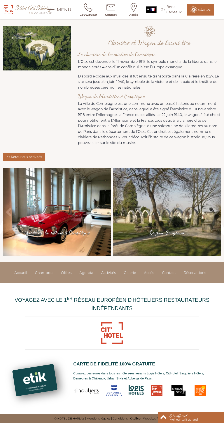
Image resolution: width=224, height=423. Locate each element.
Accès (149, 273)
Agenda (86, 273)
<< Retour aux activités (24, 157)
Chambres (44, 273)
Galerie (130, 273)
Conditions (120, 418)
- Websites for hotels (150, 418)
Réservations (195, 273)
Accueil (20, 273)
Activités (108, 273)
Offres (66, 273)
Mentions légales (98, 418)
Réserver (204, 9)
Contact (169, 273)
